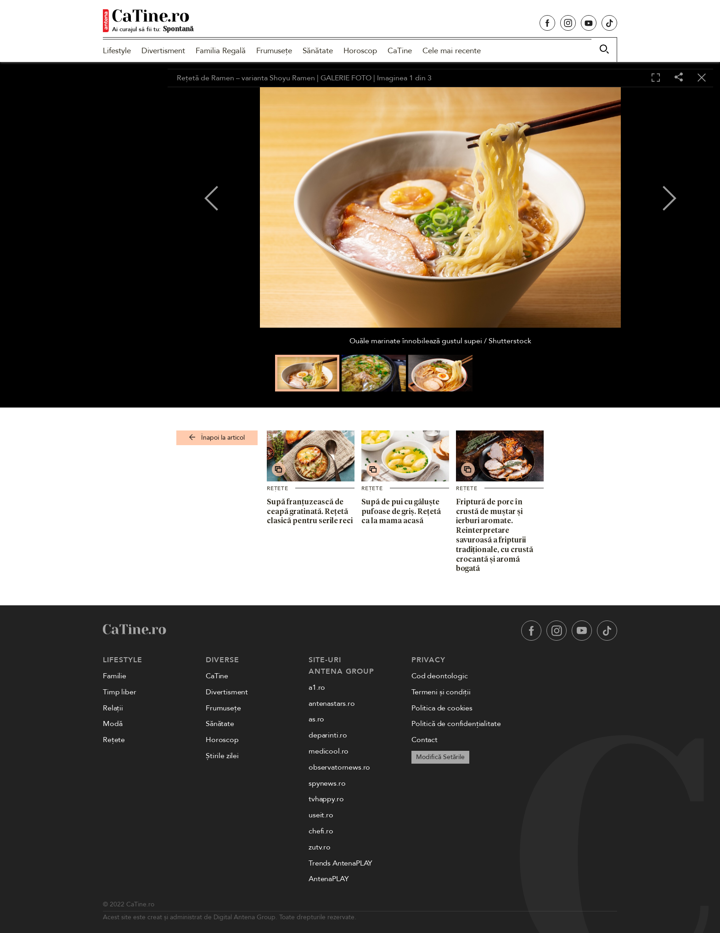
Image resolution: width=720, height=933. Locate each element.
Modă (112, 724)
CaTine (400, 50)
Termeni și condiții (441, 692)
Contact (424, 740)
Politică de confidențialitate (456, 724)
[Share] (678, 77)
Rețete (277, 488)
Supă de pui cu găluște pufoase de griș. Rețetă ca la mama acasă (401, 511)
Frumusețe (274, 50)
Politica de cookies (441, 708)
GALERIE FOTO (346, 78)
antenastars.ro (332, 703)
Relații (113, 708)
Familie (114, 676)
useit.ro (321, 815)
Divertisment (163, 50)
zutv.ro (320, 847)
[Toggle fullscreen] (655, 78)
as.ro (316, 719)
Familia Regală (221, 50)
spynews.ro (327, 783)
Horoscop (360, 50)
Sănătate (318, 50)
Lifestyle (117, 50)
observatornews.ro (339, 767)
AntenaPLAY (329, 879)
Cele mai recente (451, 50)
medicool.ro (329, 751)
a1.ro (317, 687)
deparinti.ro (328, 735)
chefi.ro (321, 831)
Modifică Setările (440, 757)
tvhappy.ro (326, 799)
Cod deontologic (439, 676)
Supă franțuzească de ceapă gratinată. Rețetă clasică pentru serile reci (310, 511)
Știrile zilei (222, 756)
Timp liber (119, 692)
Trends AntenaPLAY (340, 863)
